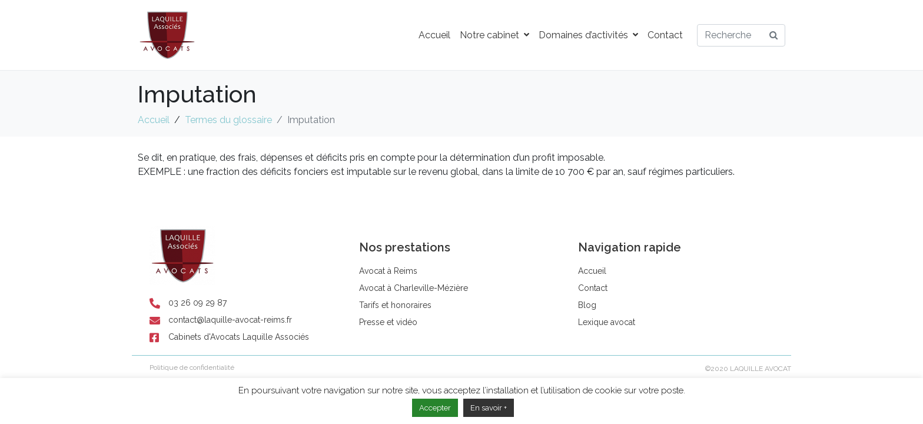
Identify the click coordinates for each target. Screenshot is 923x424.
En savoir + (488, 407)
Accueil (434, 35)
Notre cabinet (494, 35)
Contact (665, 35)
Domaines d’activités (588, 35)
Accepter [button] (435, 407)
